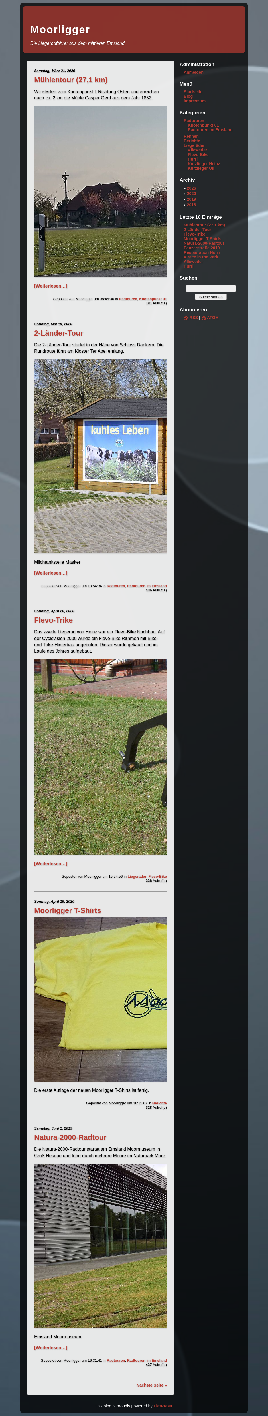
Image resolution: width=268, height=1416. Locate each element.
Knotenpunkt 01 (153, 299)
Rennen (191, 136)
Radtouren (128, 299)
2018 (191, 204)
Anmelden (194, 72)
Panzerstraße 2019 (202, 248)
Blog (188, 96)
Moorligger (60, 29)
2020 (191, 193)
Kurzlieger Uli (201, 168)
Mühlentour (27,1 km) (70, 80)
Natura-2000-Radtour (70, 1137)
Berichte (159, 1103)
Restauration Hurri (202, 252)
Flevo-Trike (53, 620)
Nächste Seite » (152, 1385)
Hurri (193, 159)
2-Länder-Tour (58, 333)
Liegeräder (137, 876)
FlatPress (163, 1406)
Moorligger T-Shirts (67, 910)
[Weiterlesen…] (50, 286)
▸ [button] (185, 188)
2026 (191, 188)
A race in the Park (201, 257)
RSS (191, 317)
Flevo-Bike (157, 876)
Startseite (193, 91)
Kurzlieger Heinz (204, 163)
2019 (191, 199)
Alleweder (197, 150)
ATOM (210, 317)
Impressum (195, 101)
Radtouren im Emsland (147, 586)
